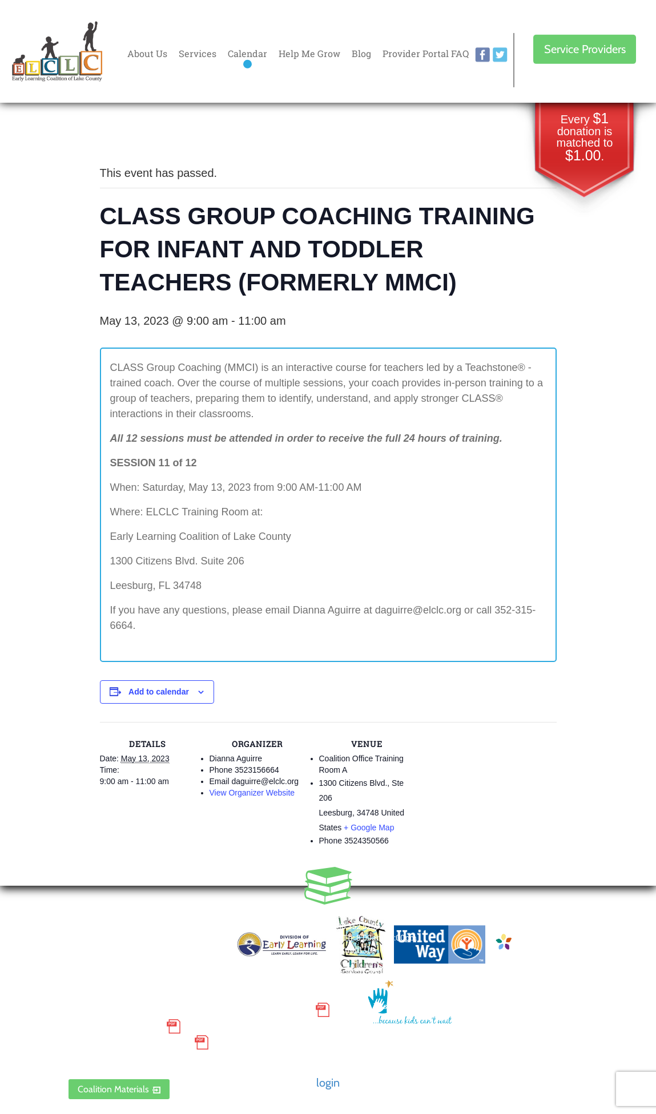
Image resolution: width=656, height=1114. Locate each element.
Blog (361, 53)
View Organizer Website (252, 792)
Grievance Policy (114, 1026)
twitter (500, 54)
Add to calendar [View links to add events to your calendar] (158, 691)
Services (197, 53)
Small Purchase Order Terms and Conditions (189, 1010)
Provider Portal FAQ (426, 53)
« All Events (125, 135)
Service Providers (585, 49)
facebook (482, 54)
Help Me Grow (309, 53)
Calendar (247, 53)
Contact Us (353, 948)
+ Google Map (369, 827)
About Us (147, 53)
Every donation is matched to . (585, 138)
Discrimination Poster (128, 1042)
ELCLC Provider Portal (128, 1059)
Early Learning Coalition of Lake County (57, 52)
